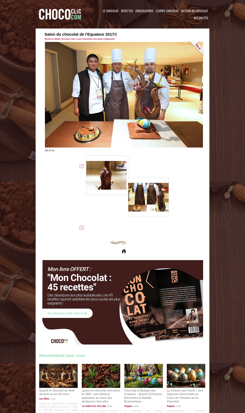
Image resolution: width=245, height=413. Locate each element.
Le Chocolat (111, 11)
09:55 (107, 341)
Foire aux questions (177, 391)
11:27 (51, 337)
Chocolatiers (144, 11)
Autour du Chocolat (194, 11)
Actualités (201, 18)
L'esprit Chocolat (167, 11)
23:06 (135, 344)
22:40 (177, 341)
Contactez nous (50, 391)
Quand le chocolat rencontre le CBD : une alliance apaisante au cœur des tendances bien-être (101, 333)
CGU (87, 391)
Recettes (127, 11)
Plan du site (132, 391)
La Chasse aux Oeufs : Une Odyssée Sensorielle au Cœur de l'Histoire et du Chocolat (184, 333)
